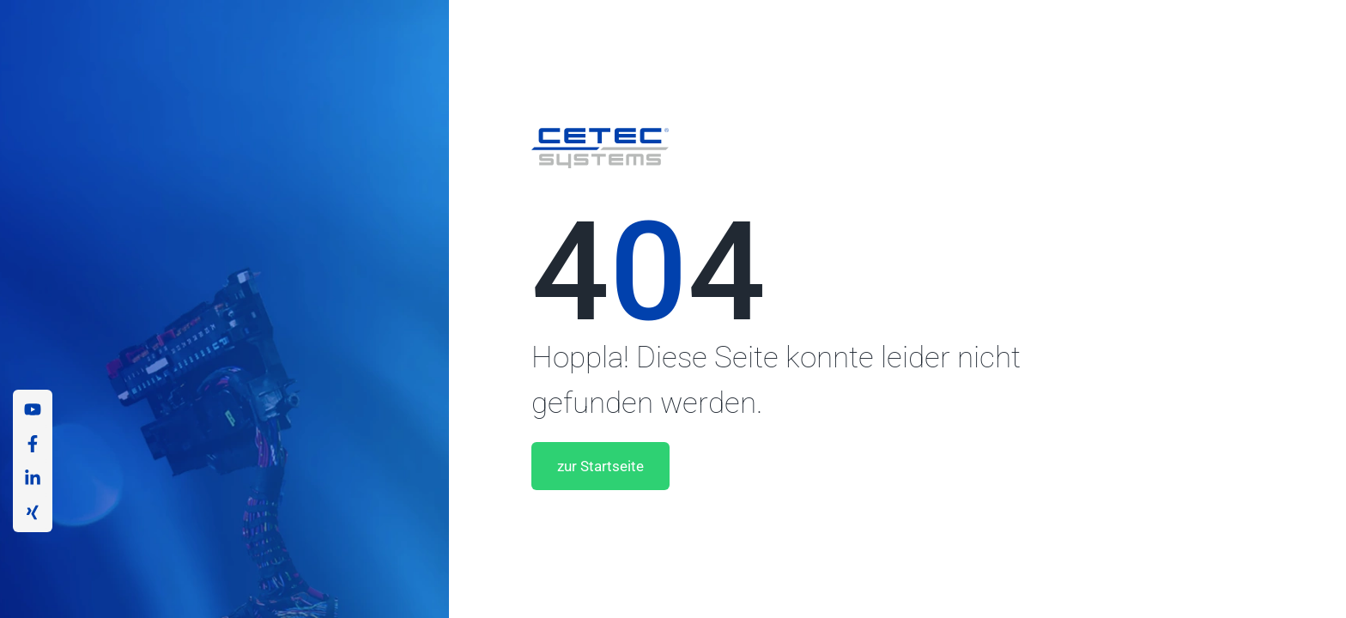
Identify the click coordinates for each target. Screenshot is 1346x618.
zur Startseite (603, 466)
